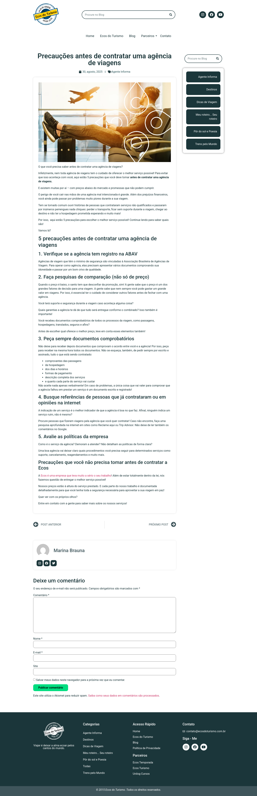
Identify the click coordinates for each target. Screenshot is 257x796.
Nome (37, 638)
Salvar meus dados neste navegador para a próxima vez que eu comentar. (80, 680)
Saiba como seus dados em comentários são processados (123, 695)
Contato (165, 36)
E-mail (38, 652)
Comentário (41, 595)
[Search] (170, 15)
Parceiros (148, 36)
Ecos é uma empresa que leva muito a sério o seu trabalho (76, 475)
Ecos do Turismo (111, 36)
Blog (132, 36)
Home (90, 36)
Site (35, 666)
